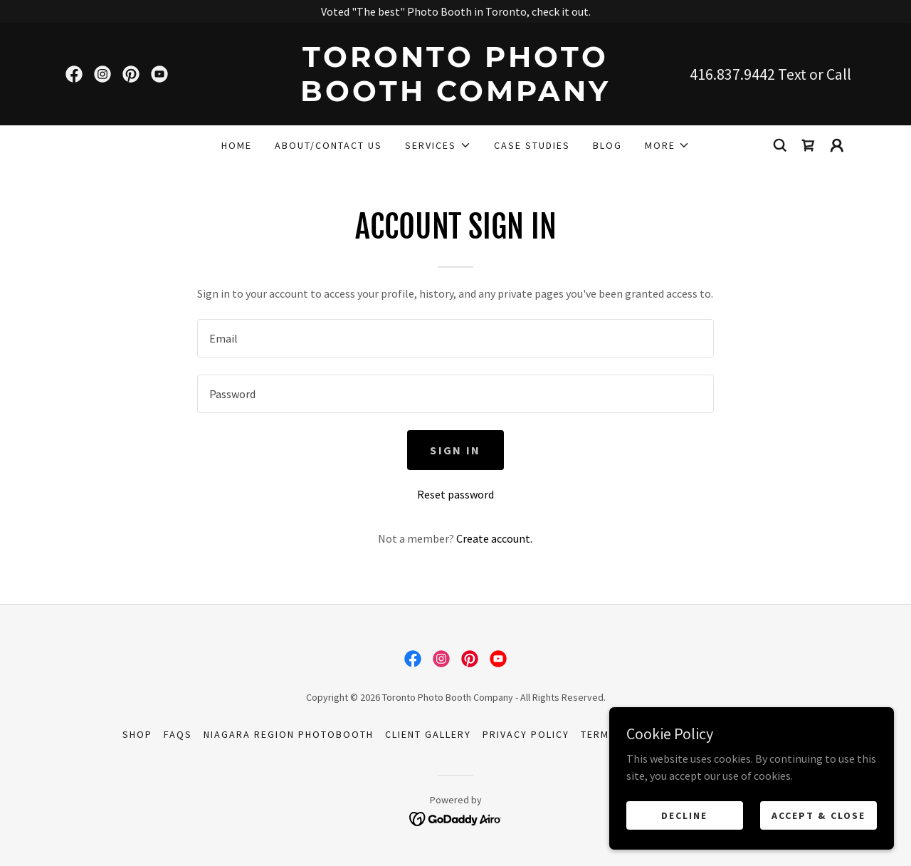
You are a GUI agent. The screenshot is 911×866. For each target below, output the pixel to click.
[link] (74, 74)
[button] (437, 145)
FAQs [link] (178, 734)
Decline (684, 814)
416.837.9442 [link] (732, 74)
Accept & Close (818, 814)
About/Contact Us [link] (328, 145)
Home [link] (236, 145)
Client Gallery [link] (428, 734)
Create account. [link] (494, 538)
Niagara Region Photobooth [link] (289, 734)
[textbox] (455, 338)
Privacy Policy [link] (526, 734)
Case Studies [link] (532, 145)
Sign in (455, 450)
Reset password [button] (455, 494)
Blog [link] (607, 145)
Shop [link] (137, 734)
